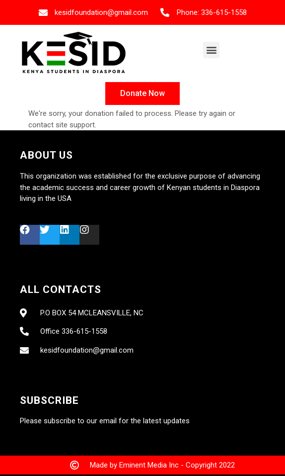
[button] (211, 50)
